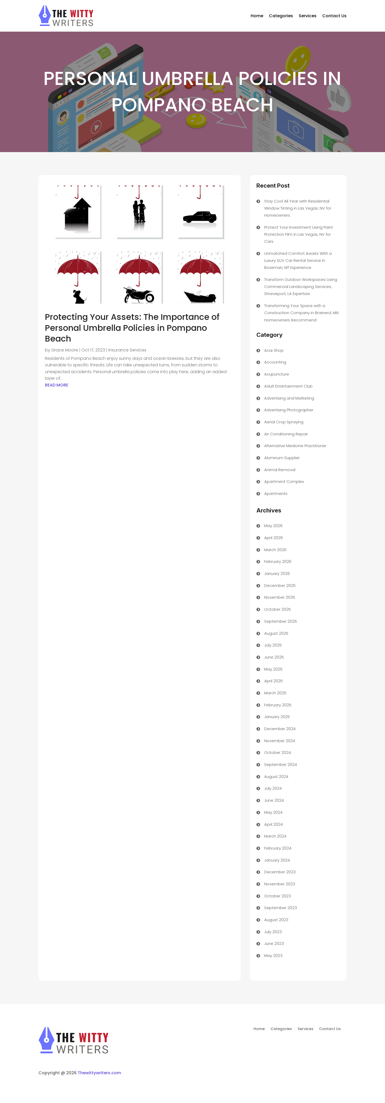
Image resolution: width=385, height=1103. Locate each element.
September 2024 (280, 764)
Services (308, 16)
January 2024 (277, 860)
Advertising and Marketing (289, 398)
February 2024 (277, 848)
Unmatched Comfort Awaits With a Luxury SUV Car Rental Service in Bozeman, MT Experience (298, 260)
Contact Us (334, 16)
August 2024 (276, 776)
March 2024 (275, 836)
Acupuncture (276, 374)
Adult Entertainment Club (288, 386)
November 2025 (279, 597)
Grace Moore (64, 350)
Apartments (276, 493)
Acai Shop (274, 350)
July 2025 (273, 645)
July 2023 (273, 931)
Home (257, 16)
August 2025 (276, 633)
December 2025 (280, 585)
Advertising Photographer (288, 410)
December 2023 (280, 872)
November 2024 (279, 740)
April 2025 (273, 681)
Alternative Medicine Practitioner (295, 445)
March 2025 (275, 693)
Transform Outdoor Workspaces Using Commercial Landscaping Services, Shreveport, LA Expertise (300, 286)
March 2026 (275, 549)
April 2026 (273, 537)
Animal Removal (279, 469)
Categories (281, 16)
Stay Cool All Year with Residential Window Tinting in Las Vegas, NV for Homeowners (297, 208)
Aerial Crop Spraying (283, 422)
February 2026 (277, 561)
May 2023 (273, 955)
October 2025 (277, 609)
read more (56, 385)
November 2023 (279, 884)
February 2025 (277, 705)
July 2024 (273, 788)
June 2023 (274, 943)
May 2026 (273, 525)
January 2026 (277, 573)
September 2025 (280, 621)
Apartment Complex (284, 481)
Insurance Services (127, 350)
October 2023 (277, 896)
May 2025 (273, 669)
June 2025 (274, 657)
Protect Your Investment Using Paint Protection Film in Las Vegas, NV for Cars (298, 234)
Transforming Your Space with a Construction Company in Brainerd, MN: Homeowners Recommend (301, 312)
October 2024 (277, 752)
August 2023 (276, 919)
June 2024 (274, 800)
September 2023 (280, 907)
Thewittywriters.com (99, 1073)
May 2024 (273, 812)
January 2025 (277, 716)
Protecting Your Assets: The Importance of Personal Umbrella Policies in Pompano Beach (132, 327)
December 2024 (280, 728)
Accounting (275, 362)
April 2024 (273, 824)
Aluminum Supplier (282, 457)
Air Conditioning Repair (286, 434)
